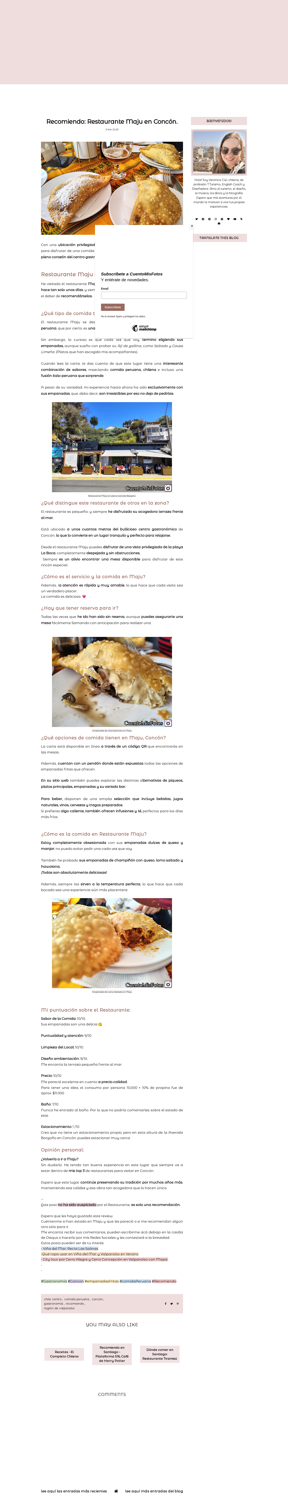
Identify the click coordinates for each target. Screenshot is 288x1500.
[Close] (192, 226)
